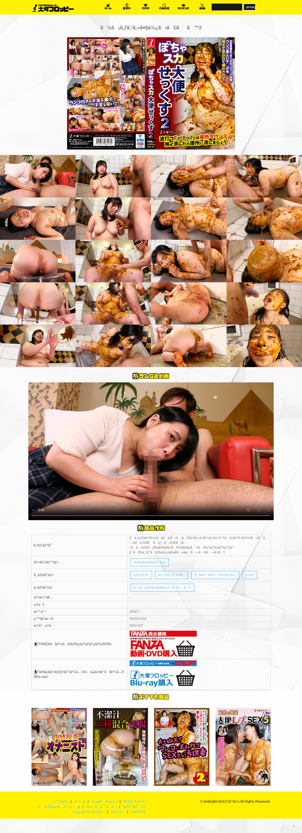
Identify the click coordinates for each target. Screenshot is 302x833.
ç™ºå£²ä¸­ (61, 816)
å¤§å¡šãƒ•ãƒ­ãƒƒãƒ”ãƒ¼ (152, 563)
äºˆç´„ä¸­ (79, 816)
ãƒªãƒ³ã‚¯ (118, 826)
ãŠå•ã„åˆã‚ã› (99, 821)
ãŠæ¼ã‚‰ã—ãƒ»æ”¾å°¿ (225, 576)
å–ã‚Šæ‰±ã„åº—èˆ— (57, 821)
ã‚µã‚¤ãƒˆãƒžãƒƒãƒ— (88, 826)
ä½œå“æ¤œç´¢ (104, 816)
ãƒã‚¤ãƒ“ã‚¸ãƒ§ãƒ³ (176, 576)
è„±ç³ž (138, 587)
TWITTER (138, 826)
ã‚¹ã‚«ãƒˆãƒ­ (142, 576)
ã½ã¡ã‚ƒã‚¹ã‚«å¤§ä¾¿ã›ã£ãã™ (167, 601)
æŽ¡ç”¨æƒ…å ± (134, 821)
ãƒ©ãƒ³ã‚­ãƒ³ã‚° (134, 816)
